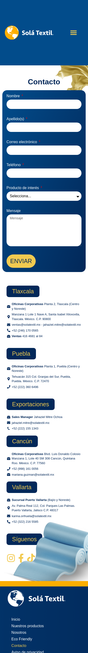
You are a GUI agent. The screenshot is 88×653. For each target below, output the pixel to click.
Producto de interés (23, 188)
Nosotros (18, 632)
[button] (73, 32)
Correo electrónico (22, 142)
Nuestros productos (27, 626)
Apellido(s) (16, 119)
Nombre (14, 96)
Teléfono (14, 165)
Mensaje (14, 211)
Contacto (18, 646)
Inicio (15, 619)
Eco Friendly (21, 639)
